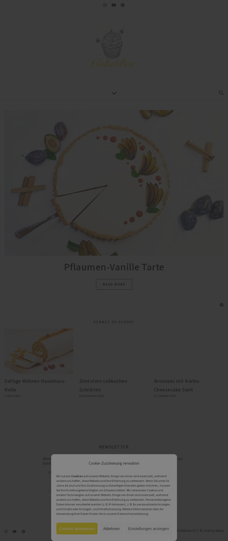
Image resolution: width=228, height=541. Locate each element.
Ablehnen (111, 528)
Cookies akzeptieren (77, 528)
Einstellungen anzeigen (148, 528)
